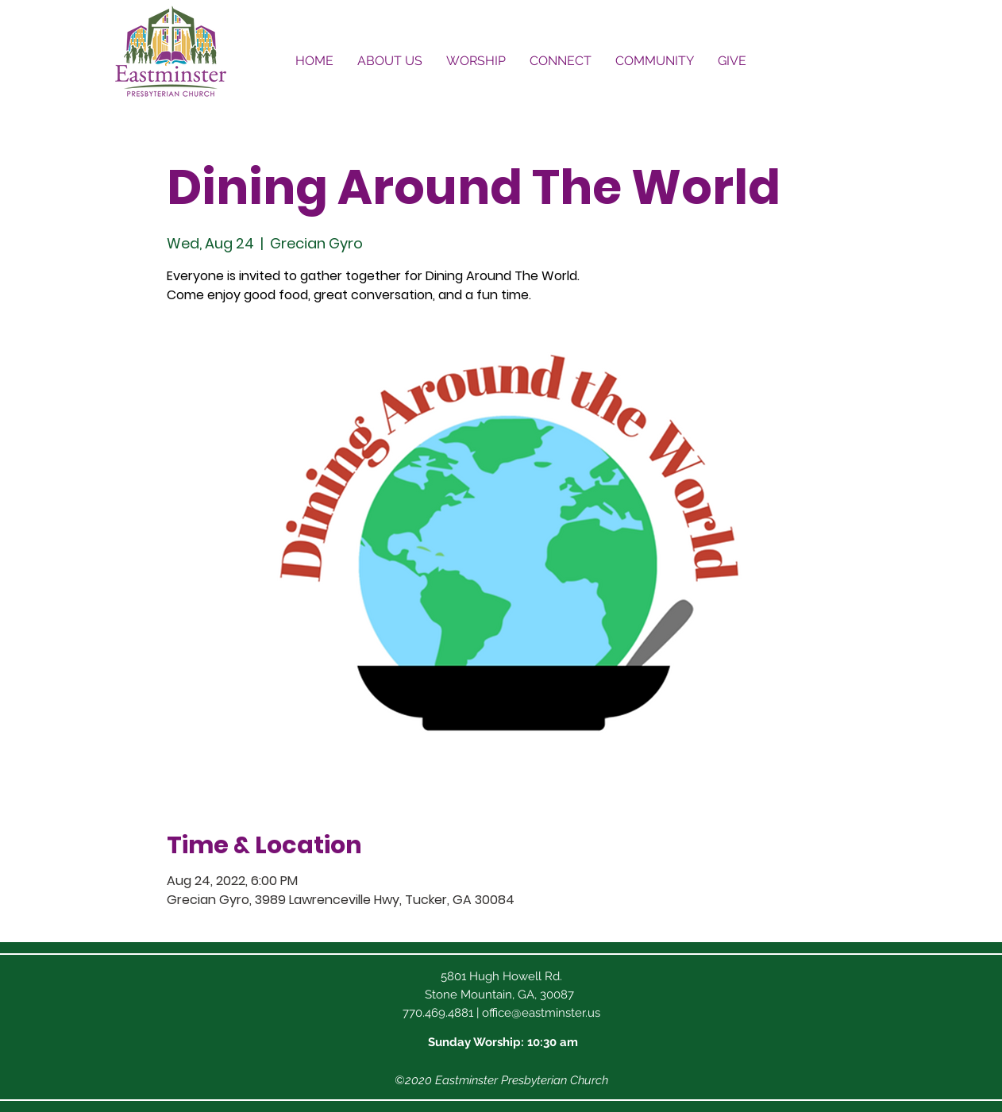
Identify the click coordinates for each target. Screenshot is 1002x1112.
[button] (389, 61)
